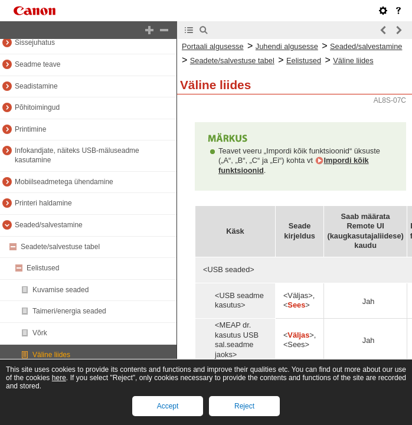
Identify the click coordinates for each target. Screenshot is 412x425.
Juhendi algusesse (287, 46)
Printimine (30, 129)
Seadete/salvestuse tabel (60, 247)
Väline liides (51, 355)
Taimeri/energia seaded (69, 311)
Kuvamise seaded (60, 290)
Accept (168, 406)
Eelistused (43, 268)
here (59, 378)
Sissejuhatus (35, 42)
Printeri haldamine (43, 203)
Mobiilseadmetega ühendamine (64, 182)
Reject (244, 406)
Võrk (39, 333)
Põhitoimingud (37, 107)
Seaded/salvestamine (49, 225)
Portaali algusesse (213, 46)
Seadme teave (37, 64)
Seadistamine (36, 86)
